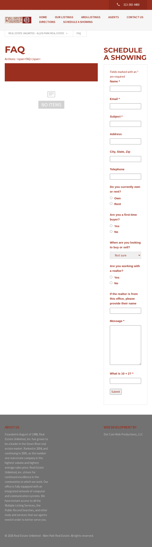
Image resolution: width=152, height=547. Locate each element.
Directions (47, 22)
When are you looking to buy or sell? (125, 245)
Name (115, 81)
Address (116, 134)
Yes (117, 226)
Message (117, 321)
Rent (117, 204)
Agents (113, 17)
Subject (116, 116)
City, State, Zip (120, 151)
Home (43, 17)
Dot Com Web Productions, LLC (123, 434)
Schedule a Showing (78, 22)
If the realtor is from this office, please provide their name (124, 298)
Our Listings (64, 17)
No (116, 231)
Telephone (117, 169)
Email (115, 99)
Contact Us (135, 17)
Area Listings (90, 17)
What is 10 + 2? (121, 373)
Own (117, 198)
